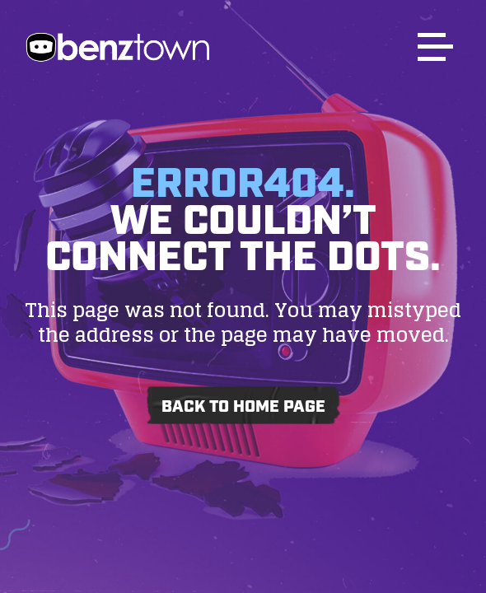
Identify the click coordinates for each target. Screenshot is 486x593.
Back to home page (243, 407)
